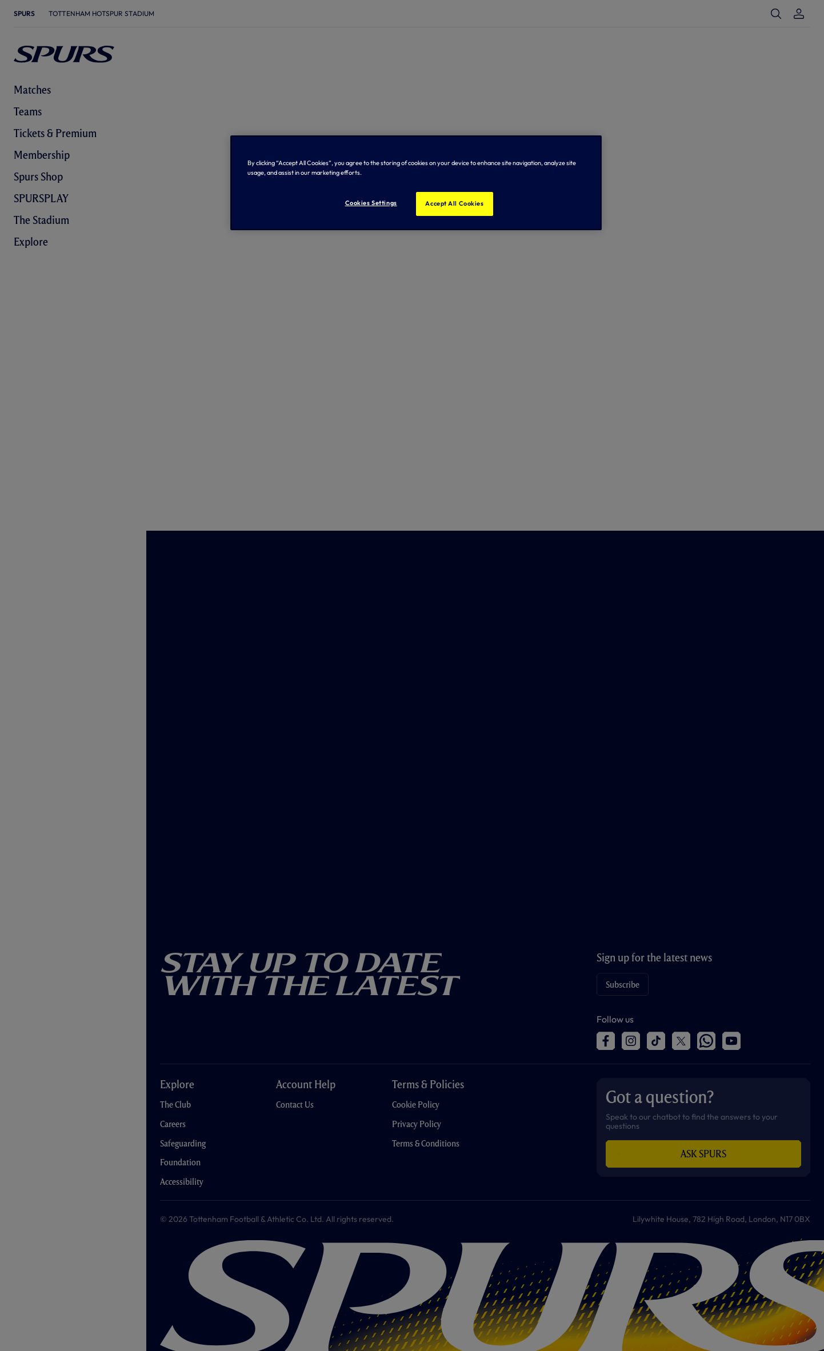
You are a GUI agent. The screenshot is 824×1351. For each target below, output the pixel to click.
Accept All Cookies (454, 203)
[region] (416, 182)
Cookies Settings (371, 203)
